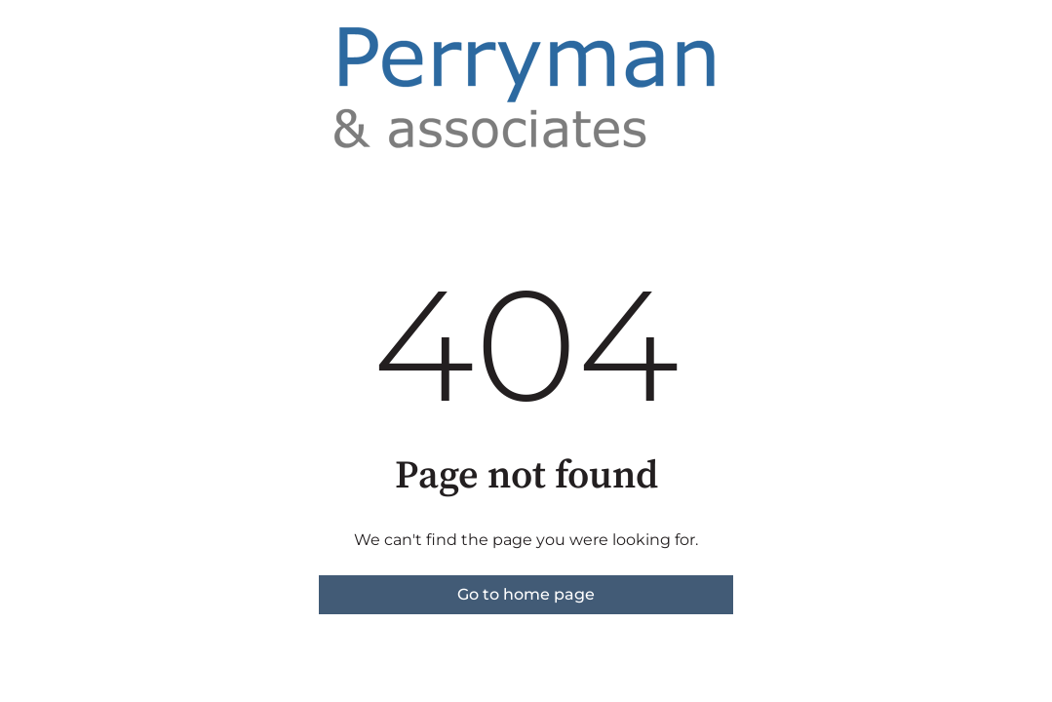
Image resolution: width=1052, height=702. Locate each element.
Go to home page (526, 594)
